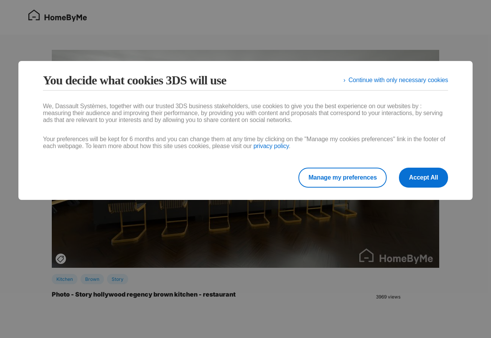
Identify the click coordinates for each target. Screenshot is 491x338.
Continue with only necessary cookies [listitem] (398, 80)
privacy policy (271, 146)
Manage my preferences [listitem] (342, 177)
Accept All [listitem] (423, 177)
